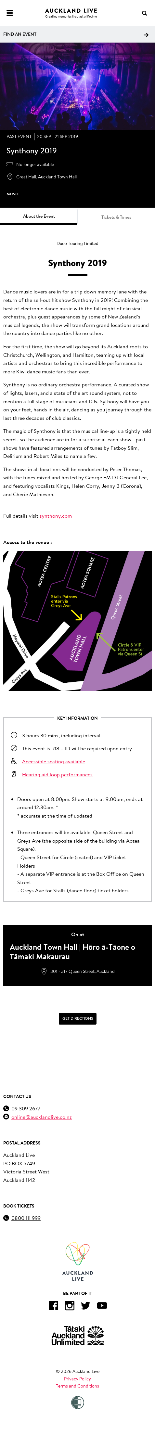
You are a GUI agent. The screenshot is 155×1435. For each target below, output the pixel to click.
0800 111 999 (26, 1217)
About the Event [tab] (39, 216)
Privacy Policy (77, 1379)
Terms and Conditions (77, 1386)
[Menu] (9, 12)
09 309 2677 (25, 1108)
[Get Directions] (77, 1018)
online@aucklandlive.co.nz (41, 1116)
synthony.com (56, 515)
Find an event (76, 34)
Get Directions (77, 1018)
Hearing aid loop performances (57, 774)
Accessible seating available (53, 761)
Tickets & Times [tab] (116, 217)
